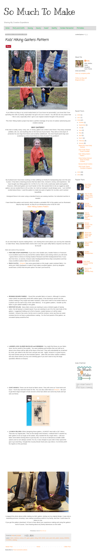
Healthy (54, 28)
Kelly (88, 61)
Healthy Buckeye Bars (89, 252)
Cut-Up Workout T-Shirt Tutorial (88, 205)
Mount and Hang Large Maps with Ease (88, 235)
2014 (79, 174)
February (82, 140)
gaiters (32, 538)
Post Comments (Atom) (20, 550)
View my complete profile (82, 73)
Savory (38, 28)
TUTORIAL (9, 540)
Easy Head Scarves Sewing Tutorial (88, 263)
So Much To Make (39, 11)
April (80, 135)
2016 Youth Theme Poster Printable (84, 150)
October (81, 122)
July (80, 127)
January (81, 143)
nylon (47, 538)
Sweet (46, 28)
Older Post (67, 546)
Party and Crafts (18, 28)
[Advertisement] (84, 288)
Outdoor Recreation (66, 28)
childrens (16, 538)
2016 (79, 120)
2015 (79, 172)
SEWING (66, 538)
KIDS (39, 538)
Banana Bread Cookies (85, 164)
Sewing (30, 28)
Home (7, 28)
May (80, 133)
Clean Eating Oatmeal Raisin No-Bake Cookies (85, 159)
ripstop (62, 538)
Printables (80, 28)
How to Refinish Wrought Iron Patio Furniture (88, 216)
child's (11, 538)
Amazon (23, 263)
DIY (25, 538)
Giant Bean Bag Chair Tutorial (88, 185)
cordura (22, 538)
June (80, 130)
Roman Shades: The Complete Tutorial (88, 225)
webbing (14, 540)
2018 (79, 115)
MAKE (43, 538)
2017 (79, 117)
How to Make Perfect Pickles (89, 243)
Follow (82, 80)
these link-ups (43, 530)
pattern (57, 538)
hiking (36, 538)
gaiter (28, 538)
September (82, 125)
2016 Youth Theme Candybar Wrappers (85, 167)
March (81, 138)
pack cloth (52, 538)
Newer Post (9, 546)
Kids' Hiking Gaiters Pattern (38, 207)
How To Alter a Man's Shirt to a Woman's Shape (89, 196)
